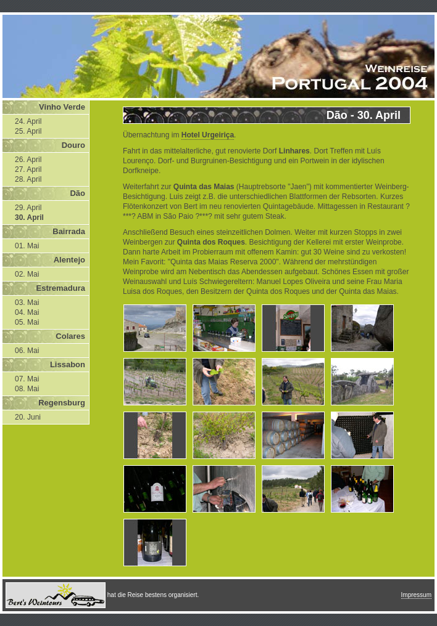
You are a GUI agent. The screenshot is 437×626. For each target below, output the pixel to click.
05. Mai (27, 322)
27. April (28, 169)
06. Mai (27, 350)
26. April (28, 159)
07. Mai (27, 379)
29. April (28, 207)
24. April (28, 121)
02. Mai (27, 274)
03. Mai (27, 302)
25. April (28, 131)
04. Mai (27, 312)
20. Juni (28, 417)
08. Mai (27, 388)
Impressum (416, 594)
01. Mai (27, 246)
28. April (28, 179)
